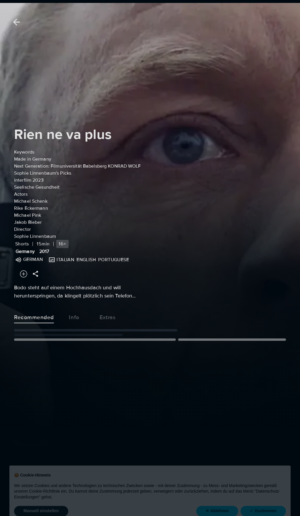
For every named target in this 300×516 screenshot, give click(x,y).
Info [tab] (74, 316)
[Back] (15, 22)
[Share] (35, 274)
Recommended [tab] (34, 316)
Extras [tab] (107, 316)
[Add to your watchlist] (24, 274)
